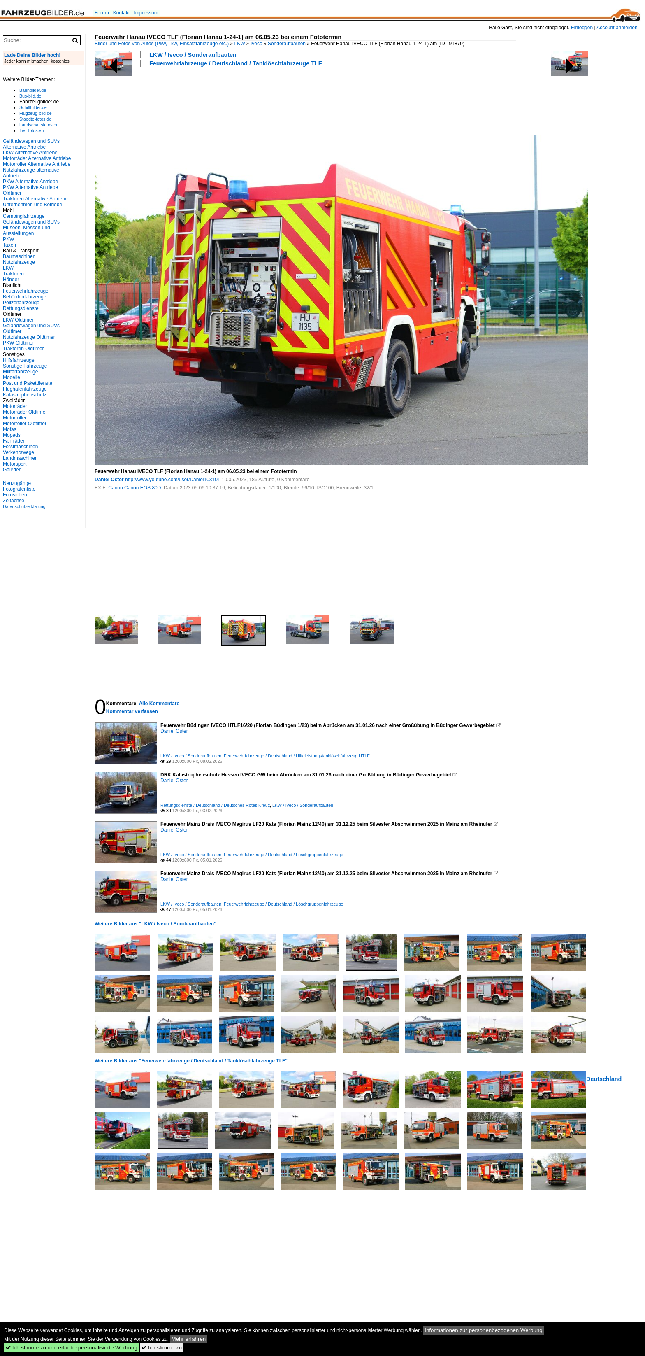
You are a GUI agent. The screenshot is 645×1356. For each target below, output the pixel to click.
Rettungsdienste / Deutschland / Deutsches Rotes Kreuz (215, 805)
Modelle (11, 377)
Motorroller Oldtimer (24, 423)
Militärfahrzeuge (20, 372)
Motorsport (14, 464)
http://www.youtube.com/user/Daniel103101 (172, 479)
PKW (8, 239)
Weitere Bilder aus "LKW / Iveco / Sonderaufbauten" (155, 924)
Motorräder (15, 406)
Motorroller (14, 418)
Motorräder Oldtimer (25, 412)
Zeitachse (13, 500)
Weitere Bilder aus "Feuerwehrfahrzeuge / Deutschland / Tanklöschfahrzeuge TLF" (191, 1061)
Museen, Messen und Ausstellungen (26, 230)
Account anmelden (616, 27)
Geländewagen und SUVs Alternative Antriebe (31, 144)
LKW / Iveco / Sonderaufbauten (193, 54)
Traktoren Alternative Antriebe (35, 199)
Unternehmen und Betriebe (32, 204)
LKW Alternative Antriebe (30, 153)
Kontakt (121, 13)
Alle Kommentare (159, 703)
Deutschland (604, 1079)
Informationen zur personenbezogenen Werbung (484, 1330)
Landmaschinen (20, 458)
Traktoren (13, 274)
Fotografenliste (19, 489)
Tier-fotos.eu (31, 130)
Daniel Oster (109, 479)
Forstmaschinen (20, 447)
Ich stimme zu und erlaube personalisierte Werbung (71, 1347)
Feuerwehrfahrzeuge (26, 291)
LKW (239, 44)
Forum (102, 13)
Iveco (256, 44)
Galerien (12, 470)
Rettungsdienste (21, 308)
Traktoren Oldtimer (23, 349)
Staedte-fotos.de (35, 118)
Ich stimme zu (161, 1347)
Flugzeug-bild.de (35, 113)
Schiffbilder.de (33, 107)
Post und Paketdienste (27, 383)
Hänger (11, 279)
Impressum (146, 13)
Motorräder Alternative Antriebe (37, 158)
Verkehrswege (18, 452)
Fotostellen (15, 495)
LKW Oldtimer (18, 320)
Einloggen (582, 27)
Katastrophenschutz (24, 395)
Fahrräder (14, 441)
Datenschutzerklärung (24, 506)
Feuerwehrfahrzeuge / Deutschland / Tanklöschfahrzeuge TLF (235, 63)
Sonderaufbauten (287, 44)
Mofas (9, 429)
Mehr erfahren (189, 1339)
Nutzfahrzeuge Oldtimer (29, 337)
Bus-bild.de (30, 95)
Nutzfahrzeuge (19, 262)
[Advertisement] (244, 100)
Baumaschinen (19, 256)
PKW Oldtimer (18, 343)
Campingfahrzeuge (23, 216)
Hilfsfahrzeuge (19, 360)
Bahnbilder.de (32, 90)
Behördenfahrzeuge (24, 297)
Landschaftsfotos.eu (38, 124)
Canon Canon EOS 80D (134, 488)
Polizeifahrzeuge (21, 302)
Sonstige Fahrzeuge (25, 366)
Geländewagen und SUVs (31, 222)
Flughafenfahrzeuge (25, 389)
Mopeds (12, 435)
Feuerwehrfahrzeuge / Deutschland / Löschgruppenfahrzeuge (283, 854)
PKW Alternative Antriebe (30, 181)
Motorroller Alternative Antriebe (36, 164)
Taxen (9, 245)
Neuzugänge (17, 483)
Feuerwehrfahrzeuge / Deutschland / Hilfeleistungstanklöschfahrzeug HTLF (297, 755)
